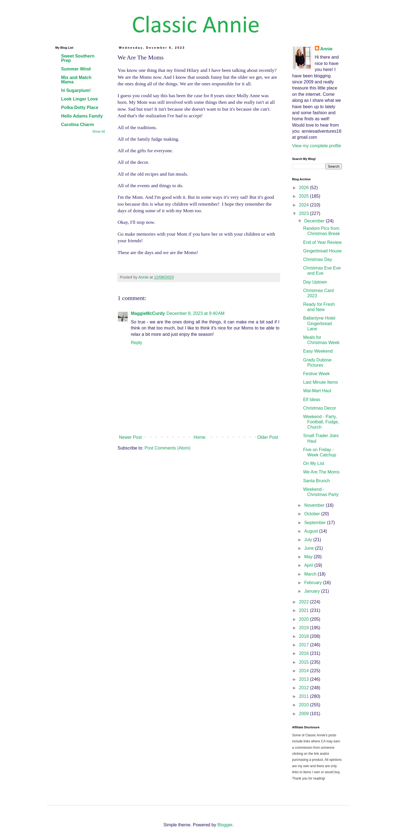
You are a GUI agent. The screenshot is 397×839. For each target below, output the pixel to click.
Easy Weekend (317, 351)
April (309, 565)
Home (199, 437)
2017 (304, 644)
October (312, 513)
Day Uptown (315, 282)
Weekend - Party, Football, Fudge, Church (321, 421)
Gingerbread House (322, 251)
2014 (304, 670)
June (309, 548)
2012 (304, 687)
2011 (304, 696)
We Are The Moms (321, 472)
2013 (304, 679)
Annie (326, 49)
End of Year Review (322, 242)
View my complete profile (316, 145)
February (313, 582)
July (308, 539)
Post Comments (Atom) (167, 448)
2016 (304, 653)
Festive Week (316, 373)
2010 (304, 704)
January (312, 591)
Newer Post (130, 437)
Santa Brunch (316, 480)
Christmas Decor (319, 408)
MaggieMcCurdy (148, 313)
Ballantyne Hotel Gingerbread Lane (319, 323)
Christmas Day (317, 259)
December (315, 221)
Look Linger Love (79, 99)
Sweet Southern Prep (78, 58)
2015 (304, 662)
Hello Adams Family (82, 116)
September (315, 522)
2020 (304, 619)
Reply (136, 342)
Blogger (224, 824)
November (315, 505)
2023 (304, 213)
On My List (313, 463)
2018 (304, 636)
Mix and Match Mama (76, 79)
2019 (304, 627)
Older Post (267, 437)
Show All (98, 132)
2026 (304, 187)
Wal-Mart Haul (317, 390)
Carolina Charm (77, 124)
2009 (304, 713)
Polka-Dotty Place (79, 107)
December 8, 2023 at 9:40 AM (195, 313)
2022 (304, 602)
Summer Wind (76, 69)
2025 (304, 196)
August (311, 531)
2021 (304, 610)
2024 (304, 205)
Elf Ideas (311, 399)
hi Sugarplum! (76, 90)
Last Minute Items (320, 382)
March (311, 574)
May (309, 556)
